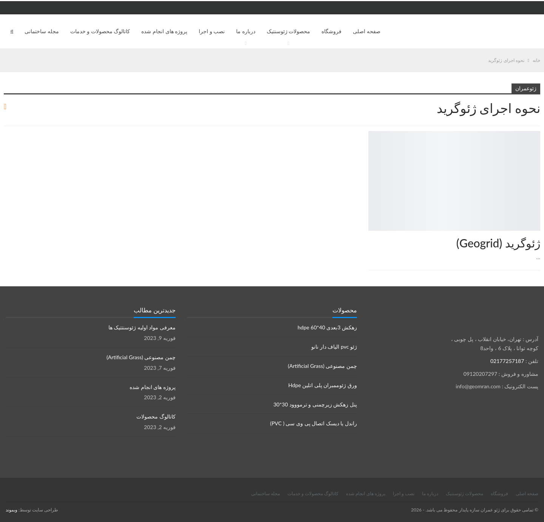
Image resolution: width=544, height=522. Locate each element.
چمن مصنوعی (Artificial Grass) (322, 366)
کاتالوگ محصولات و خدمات (100, 31)
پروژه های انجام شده (164, 31)
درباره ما (245, 31)
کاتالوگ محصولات (156, 416)
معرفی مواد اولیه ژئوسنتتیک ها (142, 327)
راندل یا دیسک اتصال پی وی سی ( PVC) (313, 423)
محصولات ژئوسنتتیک (537, 132)
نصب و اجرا (212, 31)
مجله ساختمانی (42, 31)
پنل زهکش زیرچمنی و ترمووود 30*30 (315, 404)
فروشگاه (331, 31)
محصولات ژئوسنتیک (289, 31)
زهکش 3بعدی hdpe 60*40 (327, 327)
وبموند (11, 510)
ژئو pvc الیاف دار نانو (334, 346)
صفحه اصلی (366, 31)
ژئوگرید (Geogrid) (498, 243)
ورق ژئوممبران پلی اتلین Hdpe (322, 385)
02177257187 (507, 361)
